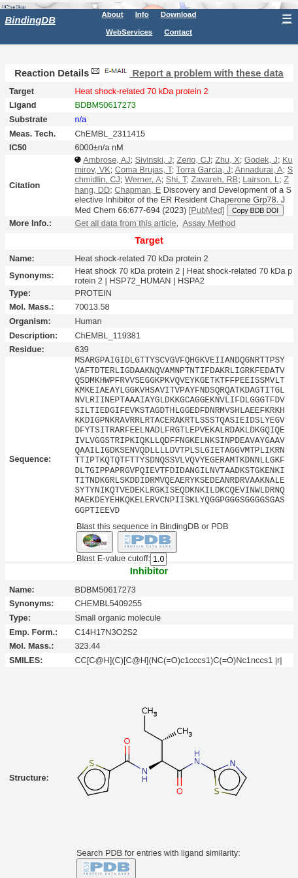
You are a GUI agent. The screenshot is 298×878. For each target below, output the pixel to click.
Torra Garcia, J (203, 169)
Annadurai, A (259, 169)
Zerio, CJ (193, 160)
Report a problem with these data (186, 73)
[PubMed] (207, 210)
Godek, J (261, 160)
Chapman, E (137, 190)
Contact (178, 32)
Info (142, 14)
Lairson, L (260, 179)
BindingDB (30, 19)
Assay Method (209, 223)
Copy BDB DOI (255, 210)
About (112, 14)
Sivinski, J (154, 160)
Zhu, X (227, 160)
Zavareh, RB (215, 179)
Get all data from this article (125, 223)
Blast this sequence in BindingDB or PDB (152, 525)
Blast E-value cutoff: (113, 557)
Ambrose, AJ (106, 160)
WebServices (129, 32)
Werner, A (143, 179)
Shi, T (176, 179)
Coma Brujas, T (143, 169)
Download (179, 14)
